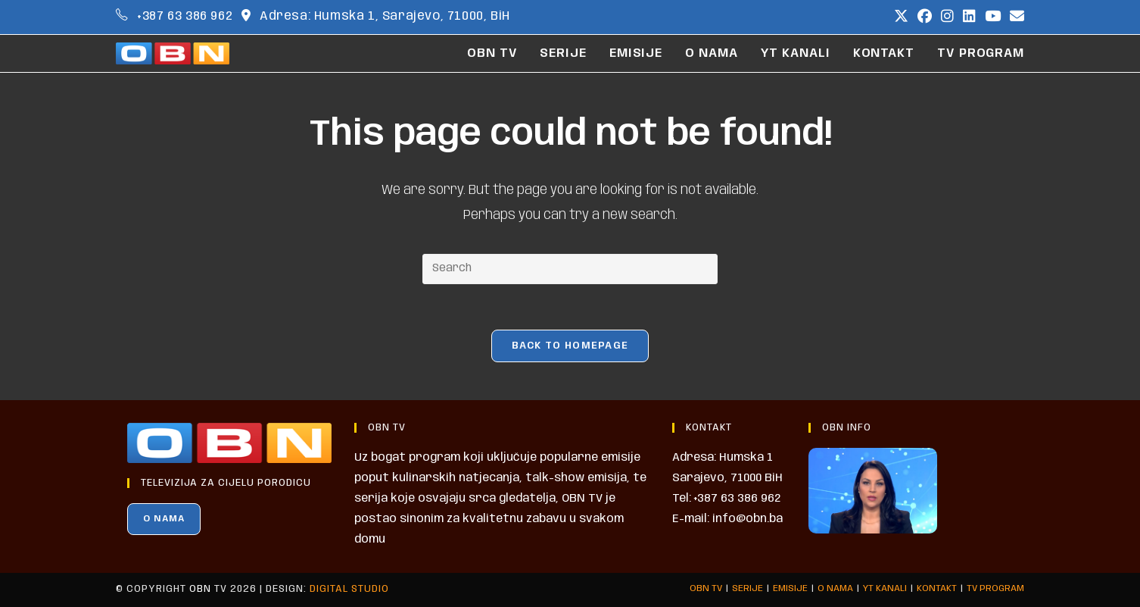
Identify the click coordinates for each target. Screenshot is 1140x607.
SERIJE (747, 588)
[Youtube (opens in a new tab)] (992, 17)
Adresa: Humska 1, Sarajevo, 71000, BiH (385, 16)
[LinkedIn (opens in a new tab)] (969, 17)
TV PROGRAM (995, 588)
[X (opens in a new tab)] (901, 17)
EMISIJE (790, 588)
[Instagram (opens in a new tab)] (947, 17)
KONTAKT (937, 588)
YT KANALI (885, 588)
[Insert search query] (570, 269)
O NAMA (164, 519)
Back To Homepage (570, 346)
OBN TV (706, 588)
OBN (200, 589)
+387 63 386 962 (184, 16)
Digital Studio (349, 589)
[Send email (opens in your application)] (1014, 17)
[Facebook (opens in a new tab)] (924, 17)
